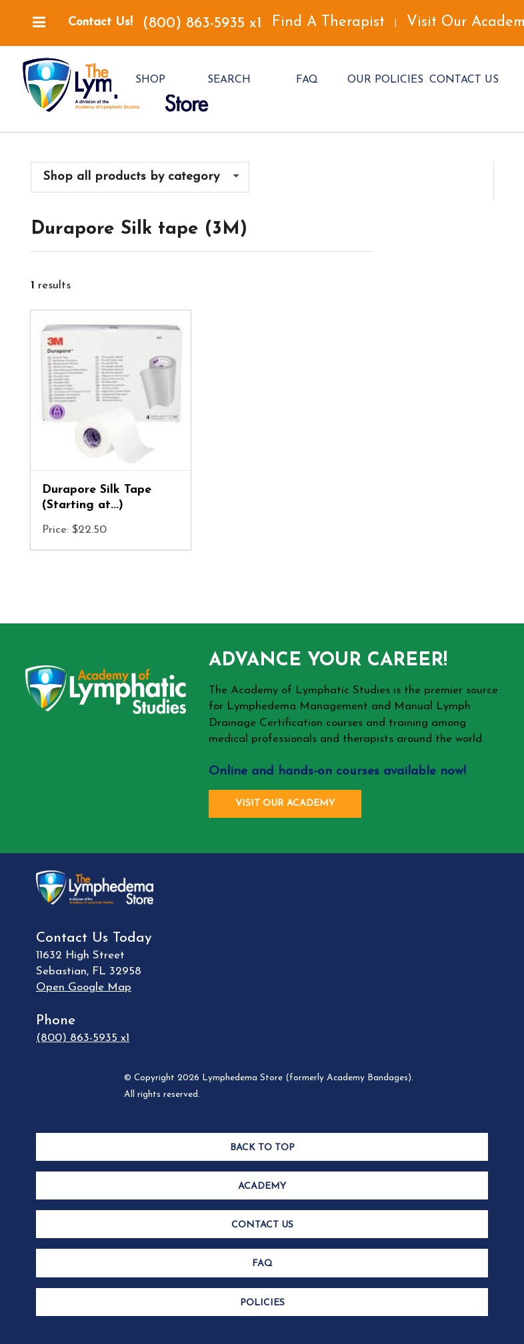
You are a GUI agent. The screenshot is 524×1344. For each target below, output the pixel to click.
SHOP (150, 80)
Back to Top (262, 1148)
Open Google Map (83, 987)
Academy (262, 1186)
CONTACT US (464, 80)
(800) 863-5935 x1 (202, 23)
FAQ (307, 80)
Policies (262, 1303)
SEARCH (229, 80)
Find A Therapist (328, 22)
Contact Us (262, 1225)
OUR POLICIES (385, 80)
